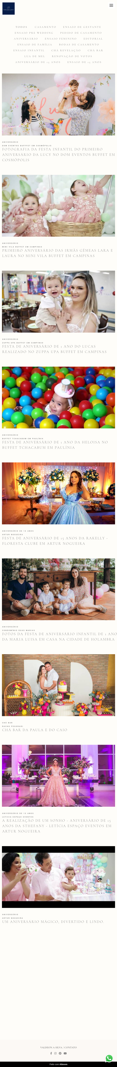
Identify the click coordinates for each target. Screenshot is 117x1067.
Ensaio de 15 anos (84, 62)
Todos (21, 27)
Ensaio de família (34, 44)
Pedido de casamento (81, 33)
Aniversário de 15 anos (38, 62)
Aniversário (26, 38)
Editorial (93, 38)
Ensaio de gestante (82, 27)
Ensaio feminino (61, 38)
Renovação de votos (72, 56)
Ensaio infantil (29, 50)
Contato (70, 1047)
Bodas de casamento (79, 44)
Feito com (58, 1064)
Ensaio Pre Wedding (34, 33)
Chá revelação (66, 50)
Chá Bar (95, 50)
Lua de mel (34, 56)
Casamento (46, 27)
